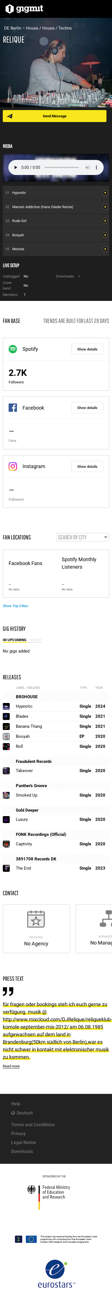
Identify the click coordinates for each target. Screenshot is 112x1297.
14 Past (35, 640)
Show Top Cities (15, 606)
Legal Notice (23, 1142)
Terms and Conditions (33, 1124)
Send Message (54, 116)
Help (15, 1103)
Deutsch (25, 1113)
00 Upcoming (15, 640)
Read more (11, 1066)
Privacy (18, 1133)
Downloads (22, 1151)
